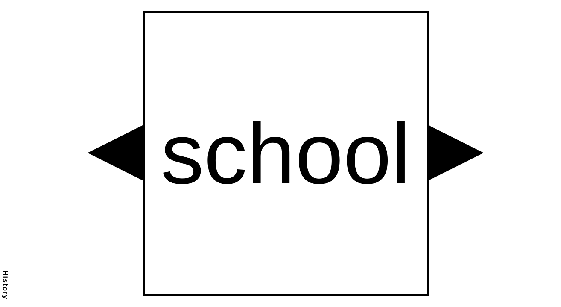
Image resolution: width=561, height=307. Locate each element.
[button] (115, 152)
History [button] (5, 285)
